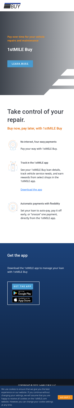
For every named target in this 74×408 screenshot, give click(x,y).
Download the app (31, 189)
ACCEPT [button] (65, 397)
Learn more (20, 64)
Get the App (22, 286)
